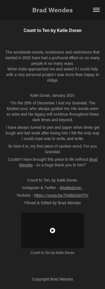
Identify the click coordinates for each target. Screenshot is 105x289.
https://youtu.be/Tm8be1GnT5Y (61, 195)
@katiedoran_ (71, 187)
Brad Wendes (52, 10)
